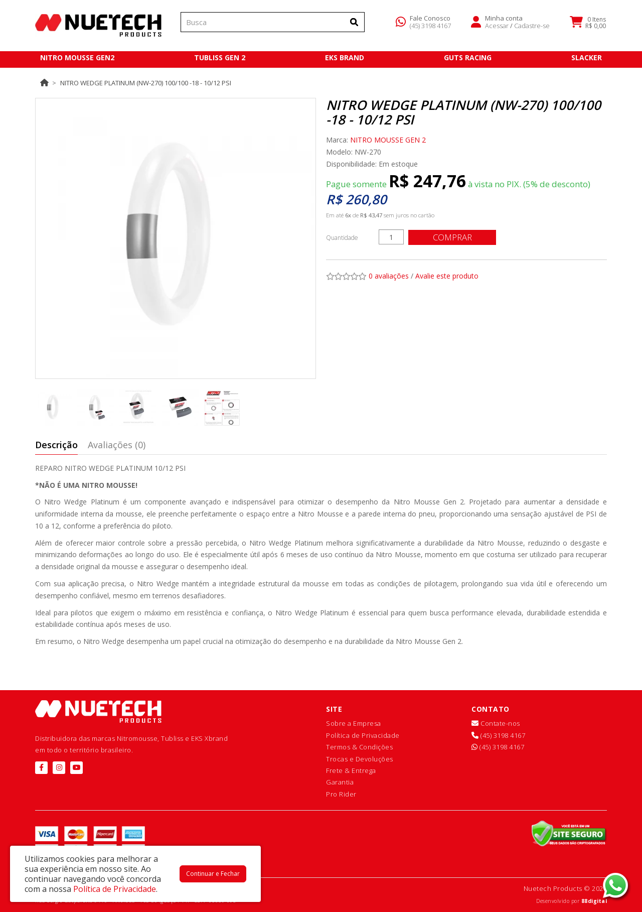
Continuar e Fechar (213, 873)
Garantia (340, 782)
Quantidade (342, 237)
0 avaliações (389, 276)
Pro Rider (341, 794)
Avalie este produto (446, 276)
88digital (594, 900)
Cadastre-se (532, 27)
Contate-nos (495, 723)
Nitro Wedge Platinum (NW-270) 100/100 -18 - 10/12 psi (145, 82)
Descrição (56, 445)
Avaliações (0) (116, 445)
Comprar (453, 237)
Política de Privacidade (363, 735)
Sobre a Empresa (353, 723)
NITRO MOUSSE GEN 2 (388, 140)
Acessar (497, 27)
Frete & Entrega (351, 770)
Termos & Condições (359, 746)
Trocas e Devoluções (359, 758)
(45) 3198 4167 (430, 27)
